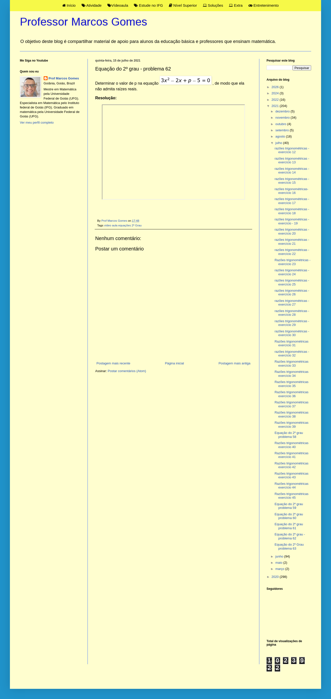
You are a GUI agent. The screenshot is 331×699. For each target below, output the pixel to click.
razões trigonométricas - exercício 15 (291, 181)
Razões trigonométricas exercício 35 (291, 384)
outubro (281, 124)
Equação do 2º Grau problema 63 (289, 546)
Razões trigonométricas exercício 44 (291, 485)
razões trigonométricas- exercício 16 (291, 191)
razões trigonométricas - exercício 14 (291, 171)
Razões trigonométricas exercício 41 (291, 455)
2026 (275, 87)
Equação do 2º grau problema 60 (288, 516)
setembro (282, 130)
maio (279, 562)
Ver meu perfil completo (37, 122)
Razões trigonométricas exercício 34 (291, 374)
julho (279, 143)
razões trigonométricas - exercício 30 (291, 333)
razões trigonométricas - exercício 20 (291, 231)
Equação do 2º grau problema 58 (288, 435)
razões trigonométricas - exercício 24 (291, 272)
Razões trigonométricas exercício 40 (291, 445)
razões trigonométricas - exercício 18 (291, 211)
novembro (283, 117)
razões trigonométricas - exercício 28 (291, 313)
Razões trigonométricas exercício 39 (291, 424)
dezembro (283, 111)
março (280, 569)
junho (279, 556)
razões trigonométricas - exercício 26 (291, 292)
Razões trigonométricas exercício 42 (291, 465)
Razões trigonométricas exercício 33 (291, 363)
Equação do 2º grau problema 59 (288, 506)
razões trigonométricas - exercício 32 (291, 353)
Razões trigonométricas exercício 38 (291, 414)
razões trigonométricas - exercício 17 (291, 201)
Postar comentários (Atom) (127, 371)
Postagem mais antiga (234, 363)
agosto (280, 136)
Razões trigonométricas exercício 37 (291, 404)
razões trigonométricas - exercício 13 (291, 160)
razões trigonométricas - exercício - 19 (291, 221)
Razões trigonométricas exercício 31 (291, 343)
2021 (275, 106)
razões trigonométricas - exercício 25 (291, 282)
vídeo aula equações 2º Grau (123, 225)
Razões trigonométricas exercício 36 (291, 394)
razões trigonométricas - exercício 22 (291, 252)
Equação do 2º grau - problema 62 (289, 536)
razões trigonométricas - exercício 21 (291, 241)
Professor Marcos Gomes (83, 21)
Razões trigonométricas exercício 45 (291, 496)
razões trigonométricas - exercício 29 (291, 323)
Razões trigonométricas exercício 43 (291, 475)
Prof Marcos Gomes (64, 78)
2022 (275, 100)
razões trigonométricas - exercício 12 (291, 150)
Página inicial (174, 363)
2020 (275, 577)
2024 (275, 93)
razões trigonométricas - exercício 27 (291, 303)
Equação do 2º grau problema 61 (288, 526)
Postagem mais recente (113, 363)
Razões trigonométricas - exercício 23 (292, 262)
